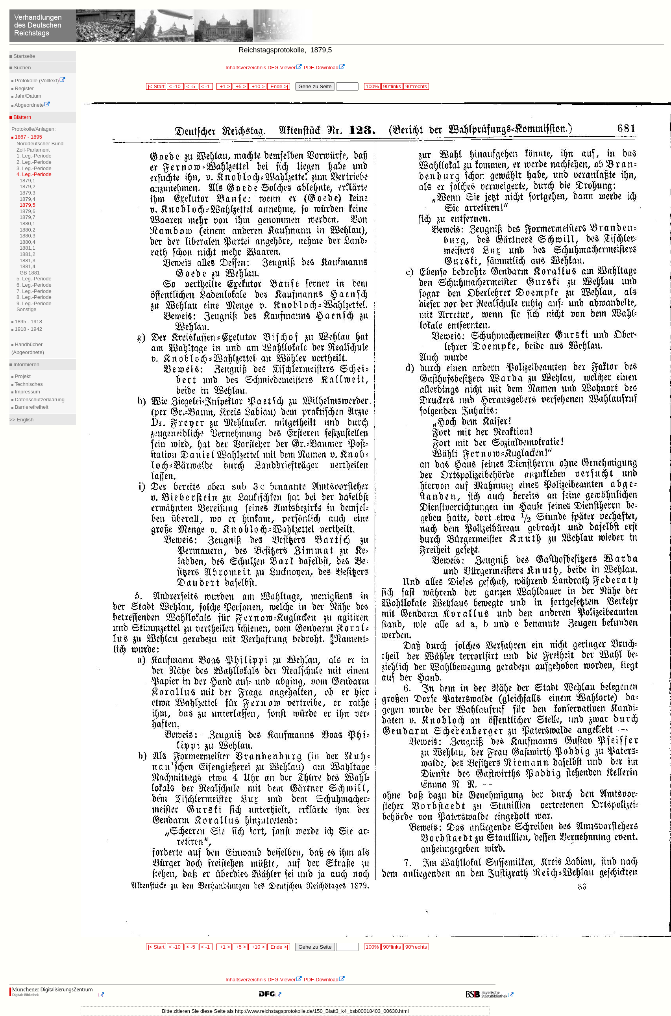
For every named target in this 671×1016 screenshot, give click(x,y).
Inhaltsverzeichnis (246, 67)
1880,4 (27, 242)
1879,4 (27, 199)
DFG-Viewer (285, 67)
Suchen (21, 67)
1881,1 (27, 248)
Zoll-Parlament (33, 150)
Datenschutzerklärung (39, 399)
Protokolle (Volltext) (39, 80)
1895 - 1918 (27, 321)
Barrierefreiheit (30, 407)
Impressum (26, 392)
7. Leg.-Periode (34, 291)
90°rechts (416, 86)
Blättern (21, 117)
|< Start (156, 86)
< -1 (206, 86)
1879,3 (27, 193)
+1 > (224, 86)
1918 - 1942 (27, 329)
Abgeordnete (31, 105)
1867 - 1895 (27, 137)
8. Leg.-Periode (34, 297)
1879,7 (27, 217)
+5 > (240, 86)
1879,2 (27, 186)
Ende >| (279, 86)
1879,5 (27, 205)
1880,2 (27, 230)
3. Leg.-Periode (34, 168)
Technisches (28, 384)
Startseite (23, 56)
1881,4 (27, 266)
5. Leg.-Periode (34, 279)
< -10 (175, 86)
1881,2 (27, 254)
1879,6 (27, 211)
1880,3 (27, 236)
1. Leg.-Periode (34, 156)
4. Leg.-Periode (34, 174)
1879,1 (27, 181)
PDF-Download (324, 67)
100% (372, 86)
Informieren (25, 364)
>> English (21, 420)
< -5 (191, 86)
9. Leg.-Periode (34, 303)
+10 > (257, 86)
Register (23, 88)
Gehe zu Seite (314, 86)
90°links (392, 86)
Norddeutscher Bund (40, 143)
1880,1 (27, 223)
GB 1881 (30, 273)
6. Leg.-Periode (34, 285)
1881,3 (27, 260)
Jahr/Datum (27, 96)
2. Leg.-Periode (34, 162)
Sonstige (27, 309)
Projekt (22, 376)
